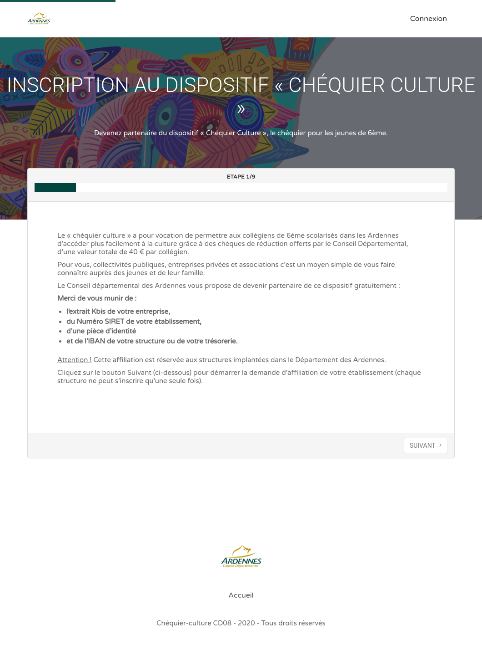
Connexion (428, 18)
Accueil (241, 595)
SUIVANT (426, 445)
